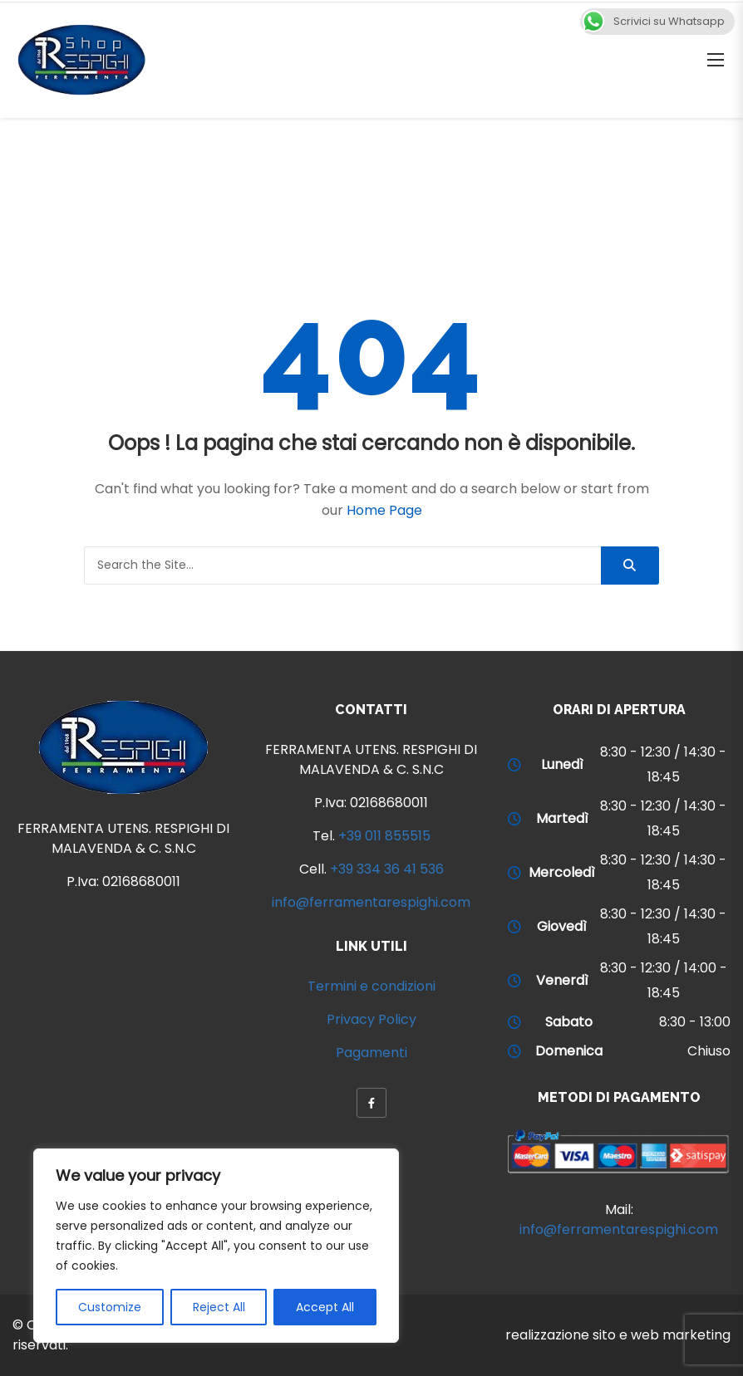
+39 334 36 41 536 (387, 869)
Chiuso (709, 1050)
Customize (109, 1307)
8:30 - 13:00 (695, 1021)
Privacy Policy (371, 1019)
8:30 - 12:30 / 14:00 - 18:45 (663, 980)
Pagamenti (371, 1052)
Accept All (325, 1307)
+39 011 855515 (384, 835)
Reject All (219, 1307)
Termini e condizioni (371, 986)
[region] (216, 1245)
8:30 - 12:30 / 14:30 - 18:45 (663, 764)
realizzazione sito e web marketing (618, 1334)
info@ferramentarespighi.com (371, 902)
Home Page (384, 510)
